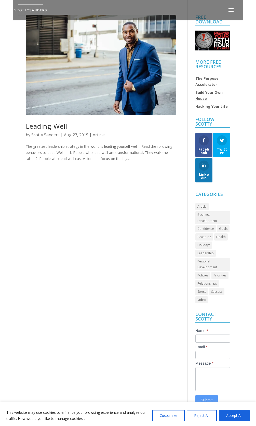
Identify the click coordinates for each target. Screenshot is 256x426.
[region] (128, 414)
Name (201, 330)
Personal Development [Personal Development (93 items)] (207, 264)
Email (201, 347)
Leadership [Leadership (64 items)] (205, 253)
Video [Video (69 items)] (201, 300)
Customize (168, 415)
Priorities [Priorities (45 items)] (219, 275)
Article (99, 135)
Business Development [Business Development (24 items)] (207, 217)
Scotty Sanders (45, 135)
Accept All (234, 415)
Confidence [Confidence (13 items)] (205, 229)
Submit (207, 400)
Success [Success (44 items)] (216, 291)
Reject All (201, 415)
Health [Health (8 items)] (221, 237)
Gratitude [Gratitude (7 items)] (204, 237)
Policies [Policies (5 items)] (202, 275)
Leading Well (46, 126)
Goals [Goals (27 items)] (223, 229)
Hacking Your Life (211, 106)
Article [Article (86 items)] (202, 206)
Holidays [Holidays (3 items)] (203, 245)
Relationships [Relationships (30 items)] (207, 283)
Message (204, 363)
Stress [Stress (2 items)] (201, 291)
